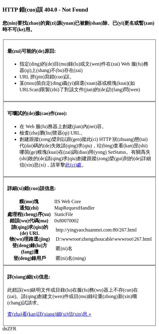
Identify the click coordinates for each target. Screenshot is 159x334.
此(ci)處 (73, 164)
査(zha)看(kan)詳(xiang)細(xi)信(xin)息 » (49, 314)
